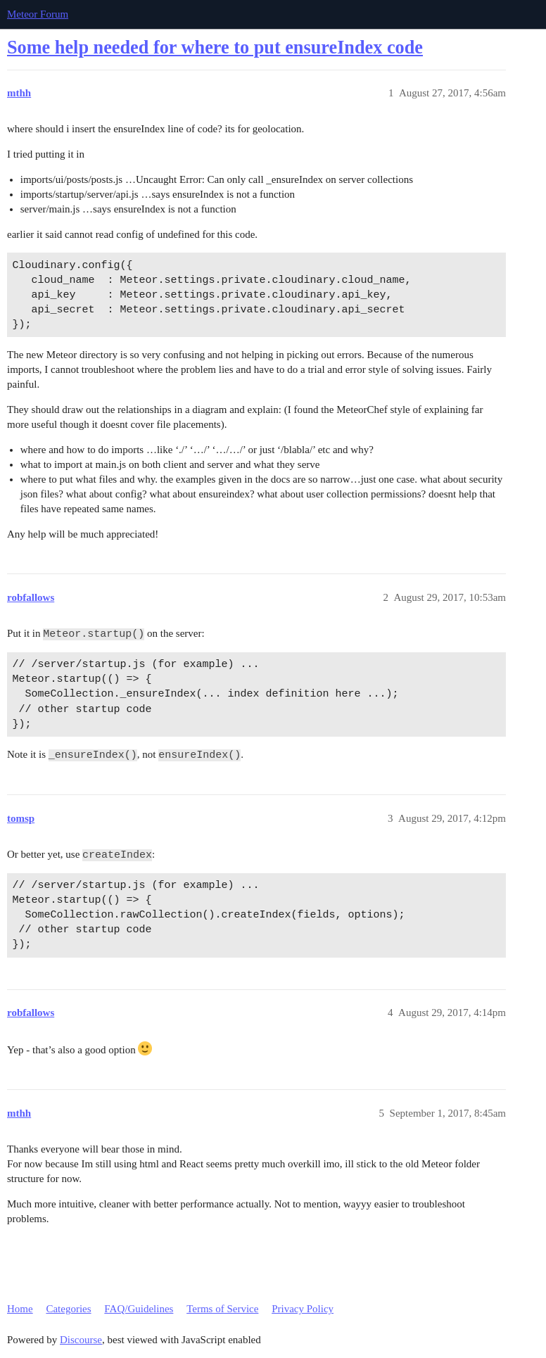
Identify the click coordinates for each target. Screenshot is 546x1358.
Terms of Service (222, 1308)
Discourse (81, 1339)
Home (20, 1308)
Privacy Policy (303, 1308)
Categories (68, 1308)
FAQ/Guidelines (138, 1308)
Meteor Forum (37, 14)
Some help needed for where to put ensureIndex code (215, 47)
